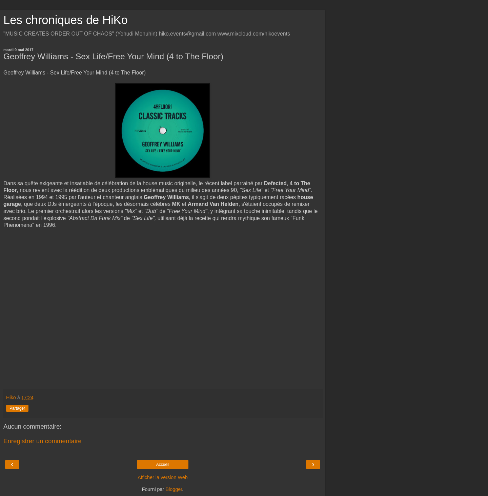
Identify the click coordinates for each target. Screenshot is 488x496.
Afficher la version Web (162, 477)
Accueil (162, 464)
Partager (17, 408)
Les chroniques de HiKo (65, 20)
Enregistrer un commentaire (42, 441)
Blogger (173, 489)
